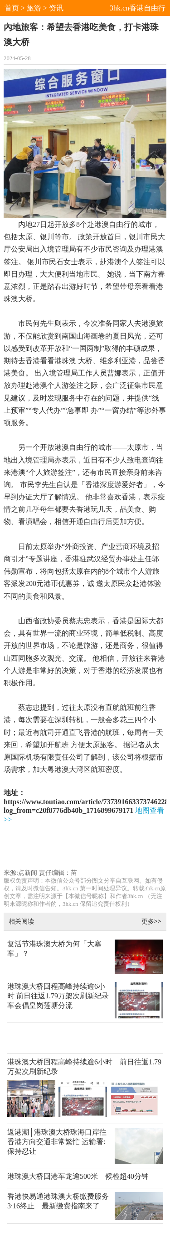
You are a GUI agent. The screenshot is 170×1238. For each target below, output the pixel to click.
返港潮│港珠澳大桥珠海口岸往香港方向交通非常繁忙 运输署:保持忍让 (57, 1141)
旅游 (34, 8)
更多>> (151, 921)
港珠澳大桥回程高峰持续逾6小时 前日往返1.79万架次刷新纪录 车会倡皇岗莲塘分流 (58, 995)
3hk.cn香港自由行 (137, 8)
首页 (12, 8)
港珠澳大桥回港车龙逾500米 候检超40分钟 (78, 1176)
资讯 (56, 8)
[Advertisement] (87, 848)
